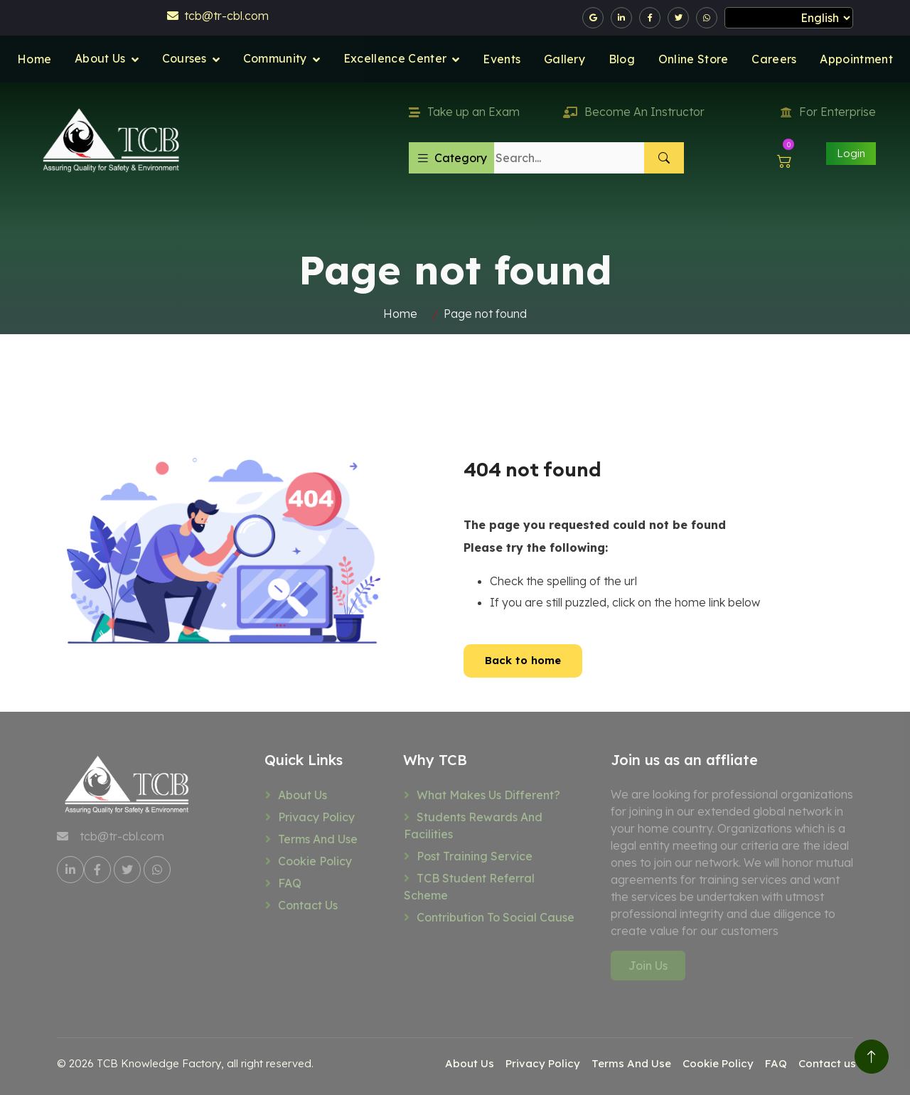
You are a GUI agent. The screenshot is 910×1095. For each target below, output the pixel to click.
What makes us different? (488, 795)
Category (451, 158)
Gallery (564, 59)
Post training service (474, 856)
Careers (773, 59)
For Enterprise (828, 112)
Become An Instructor (634, 112)
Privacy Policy (316, 817)
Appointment (856, 59)
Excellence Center (394, 58)
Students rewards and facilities (473, 825)
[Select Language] (788, 17)
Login (851, 153)
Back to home (523, 660)
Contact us (308, 905)
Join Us (648, 965)
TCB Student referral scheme (469, 886)
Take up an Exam (464, 112)
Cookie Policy (315, 861)
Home (34, 59)
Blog (622, 59)
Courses (184, 58)
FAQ (289, 883)
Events (501, 59)
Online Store (693, 59)
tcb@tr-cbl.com (218, 16)
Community (275, 58)
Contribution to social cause (495, 917)
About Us (100, 58)
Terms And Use (318, 839)
